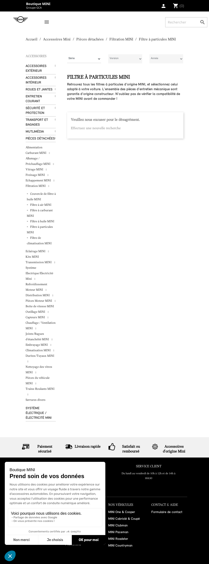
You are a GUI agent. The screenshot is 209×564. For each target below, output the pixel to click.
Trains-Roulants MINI (40, 389)
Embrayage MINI (37, 344)
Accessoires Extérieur (36, 68)
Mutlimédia (35, 132)
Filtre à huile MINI (42, 221)
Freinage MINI (36, 175)
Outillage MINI (36, 311)
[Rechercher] (186, 22)
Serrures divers (35, 400)
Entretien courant (34, 99)
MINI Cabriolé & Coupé (124, 519)
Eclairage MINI (36, 251)
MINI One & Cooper (121, 512)
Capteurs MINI (36, 317)
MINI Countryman (120, 545)
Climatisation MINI (38, 350)
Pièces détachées (40, 138)
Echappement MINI (39, 180)
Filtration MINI (36, 186)
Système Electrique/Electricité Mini (39, 273)
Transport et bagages (37, 122)
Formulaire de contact (166, 512)
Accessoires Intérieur (36, 80)
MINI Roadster (118, 539)
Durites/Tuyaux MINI (40, 355)
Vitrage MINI (35, 169)
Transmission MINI (39, 262)
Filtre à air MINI (40, 205)
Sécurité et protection (35, 110)
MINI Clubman (118, 525)
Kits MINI (32, 256)
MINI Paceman (118, 532)
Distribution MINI (38, 295)
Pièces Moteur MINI (39, 300)
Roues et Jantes (39, 89)
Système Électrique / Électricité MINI (38, 413)
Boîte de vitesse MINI (40, 306)
